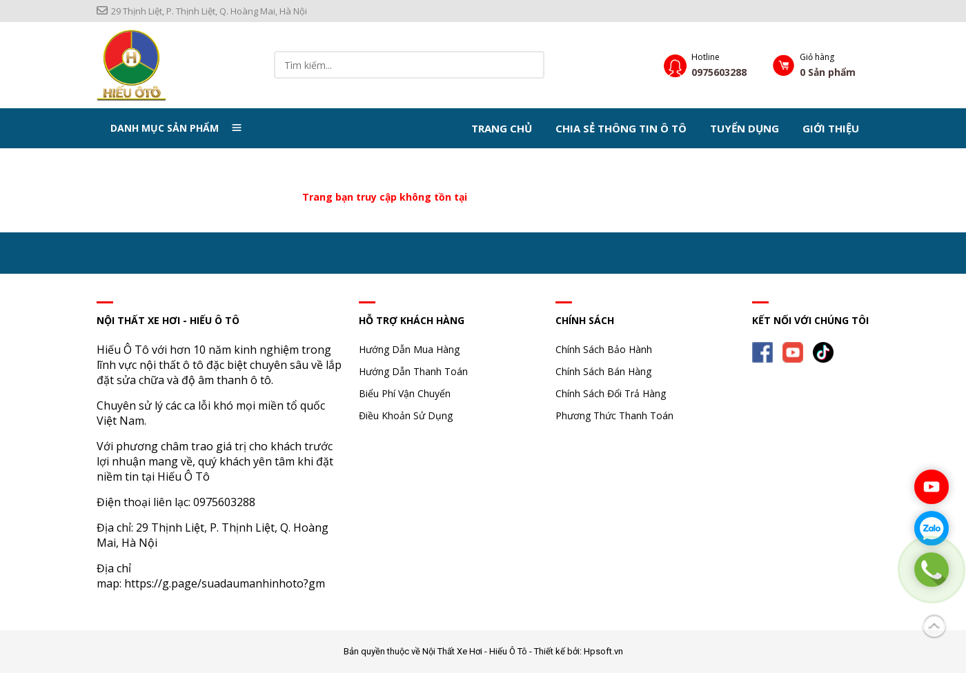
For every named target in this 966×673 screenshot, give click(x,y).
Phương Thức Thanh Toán (614, 415)
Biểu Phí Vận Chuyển (405, 393)
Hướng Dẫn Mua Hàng (409, 349)
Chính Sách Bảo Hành (603, 349)
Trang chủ (501, 128)
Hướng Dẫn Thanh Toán (413, 371)
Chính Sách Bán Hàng (603, 371)
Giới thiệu (830, 128)
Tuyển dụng (744, 128)
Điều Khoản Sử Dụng (406, 415)
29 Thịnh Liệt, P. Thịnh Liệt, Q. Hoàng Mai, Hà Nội (202, 11)
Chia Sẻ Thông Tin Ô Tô (621, 128)
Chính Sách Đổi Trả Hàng (610, 393)
